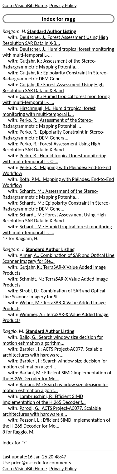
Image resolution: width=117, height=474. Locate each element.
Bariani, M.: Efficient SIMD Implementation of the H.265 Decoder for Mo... (56, 376)
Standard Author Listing (51, 31)
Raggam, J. (13, 249)
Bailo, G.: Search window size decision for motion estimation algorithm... (52, 340)
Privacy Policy (62, 5)
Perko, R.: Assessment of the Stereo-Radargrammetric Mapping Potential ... (47, 123)
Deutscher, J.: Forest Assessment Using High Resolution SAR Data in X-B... (55, 40)
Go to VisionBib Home (24, 5)
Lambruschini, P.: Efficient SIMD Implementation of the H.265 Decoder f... (44, 399)
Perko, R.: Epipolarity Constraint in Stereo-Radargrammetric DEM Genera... (53, 135)
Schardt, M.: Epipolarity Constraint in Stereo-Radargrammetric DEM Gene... (56, 206)
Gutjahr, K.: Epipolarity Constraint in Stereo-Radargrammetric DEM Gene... (55, 76)
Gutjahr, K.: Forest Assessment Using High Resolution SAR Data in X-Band (53, 87)
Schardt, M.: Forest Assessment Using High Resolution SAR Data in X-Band (54, 218)
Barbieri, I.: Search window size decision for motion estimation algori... (54, 364)
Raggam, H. (14, 31)
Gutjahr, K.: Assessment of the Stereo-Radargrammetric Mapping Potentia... (49, 64)
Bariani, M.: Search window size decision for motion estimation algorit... (55, 387)
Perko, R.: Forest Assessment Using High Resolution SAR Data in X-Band (51, 147)
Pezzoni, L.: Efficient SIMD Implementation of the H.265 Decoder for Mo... (56, 423)
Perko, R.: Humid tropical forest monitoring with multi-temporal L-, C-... (54, 158)
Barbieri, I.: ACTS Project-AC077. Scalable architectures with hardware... (52, 352)
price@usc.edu (26, 463)
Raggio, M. (13, 331)
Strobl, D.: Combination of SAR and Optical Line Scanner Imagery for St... (53, 294)
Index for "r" (14, 443)
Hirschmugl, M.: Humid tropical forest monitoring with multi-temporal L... (48, 111)
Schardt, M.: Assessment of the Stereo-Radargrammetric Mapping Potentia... (50, 194)
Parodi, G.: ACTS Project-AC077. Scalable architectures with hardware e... (51, 411)
